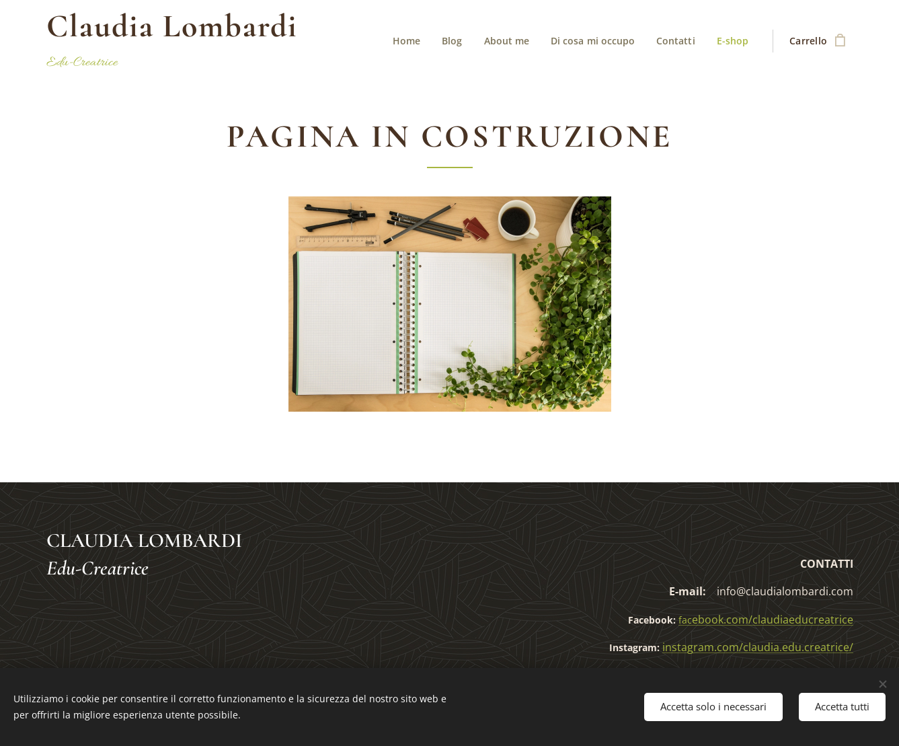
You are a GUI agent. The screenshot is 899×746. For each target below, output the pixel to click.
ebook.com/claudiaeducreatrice (765, 619)
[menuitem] (404, 41)
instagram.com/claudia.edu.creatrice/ (757, 647)
